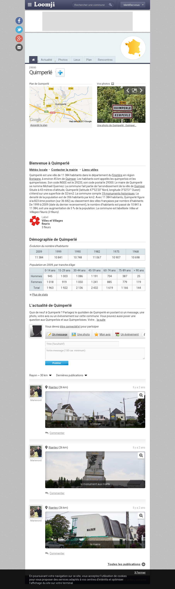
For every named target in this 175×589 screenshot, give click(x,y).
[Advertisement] (87, 21)
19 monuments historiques (118, 193)
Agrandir (134, 90)
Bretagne (35, 178)
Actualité (46, 60)
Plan (89, 60)
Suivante (141, 90)
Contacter (64, 169)
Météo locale (38, 169)
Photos (63, 60)
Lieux (77, 60)
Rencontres (105, 60)
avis (105, 334)
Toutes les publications (124, 564)
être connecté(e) (70, 326)
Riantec (53, 387)
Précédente (128, 90)
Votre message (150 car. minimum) (95, 353)
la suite (101, 319)
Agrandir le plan (38, 125)
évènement (130, 334)
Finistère (117, 175)
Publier (56, 363)
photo (83, 334)
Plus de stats (40, 294)
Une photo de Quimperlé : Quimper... (116, 125)
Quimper (70, 178)
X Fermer (140, 572)
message (59, 334)
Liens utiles (90, 169)
